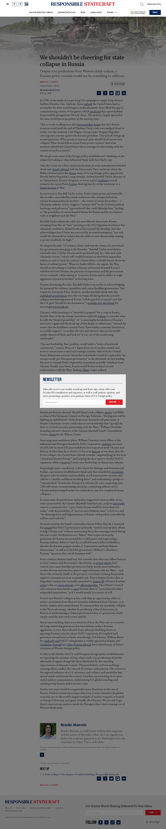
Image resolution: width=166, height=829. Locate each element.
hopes (97, 124)
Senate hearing (48, 188)
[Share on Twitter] (99, 93)
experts (108, 563)
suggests (106, 444)
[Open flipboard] (26, 4)
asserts (108, 412)
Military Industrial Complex (41, 12)
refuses (102, 316)
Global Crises (96, 12)
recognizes (117, 472)
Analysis (44, 82)
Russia (73, 184)
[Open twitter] (14, 4)
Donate (155, 12)
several (56, 295)
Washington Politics (67, 12)
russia (56, 86)
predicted (95, 111)
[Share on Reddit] (111, 93)
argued (48, 527)
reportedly (119, 503)
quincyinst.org (154, 4)
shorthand (109, 303)
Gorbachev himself (50, 644)
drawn (72, 173)
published (45, 295)
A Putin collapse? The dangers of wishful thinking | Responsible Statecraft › (81, 774)
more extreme (66, 585)
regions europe (46, 86)
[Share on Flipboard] (118, 93)
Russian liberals (82, 644)
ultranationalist (89, 585)
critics (43, 585)
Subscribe (113, 402)
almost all (98, 581)
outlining (103, 180)
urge (76, 589)
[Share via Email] (124, 93)
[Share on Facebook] (105, 93)
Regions (110, 12)
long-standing (85, 124)
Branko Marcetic (50, 90)
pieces (63, 295)
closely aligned (60, 169)
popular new (95, 303)
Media (83, 12)
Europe (54, 82)
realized (88, 104)
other (70, 644)
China (85, 370)
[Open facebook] (20, 4)
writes (52, 434)
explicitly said (52, 641)
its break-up (61, 307)
